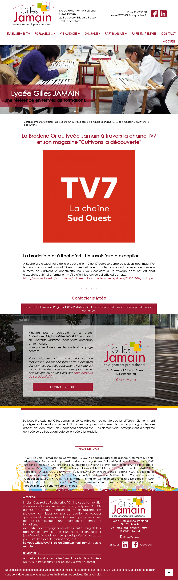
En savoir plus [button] (93, 574)
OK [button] (169, 572)
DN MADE (91, 33)
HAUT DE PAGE (89, 448)
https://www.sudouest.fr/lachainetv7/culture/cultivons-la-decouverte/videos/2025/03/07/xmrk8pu (88, 278)
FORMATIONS (44, 33)
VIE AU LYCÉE (68, 33)
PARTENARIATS (114, 33)
